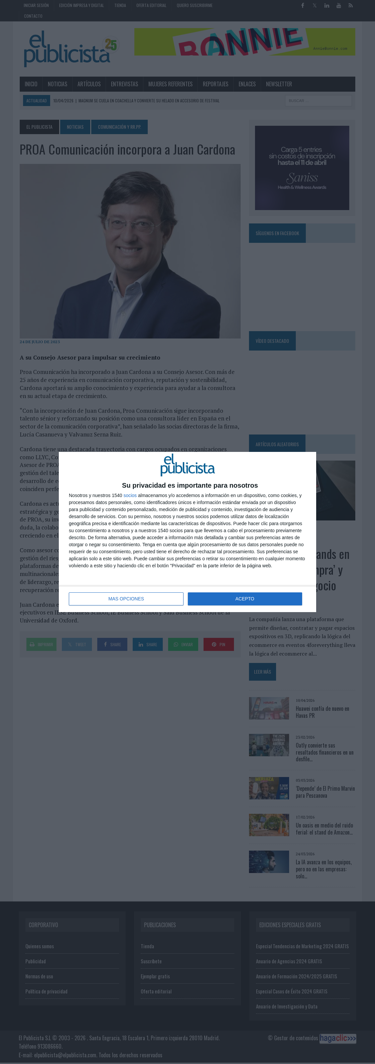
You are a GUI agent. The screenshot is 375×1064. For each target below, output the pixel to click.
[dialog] (187, 532)
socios (130, 495)
